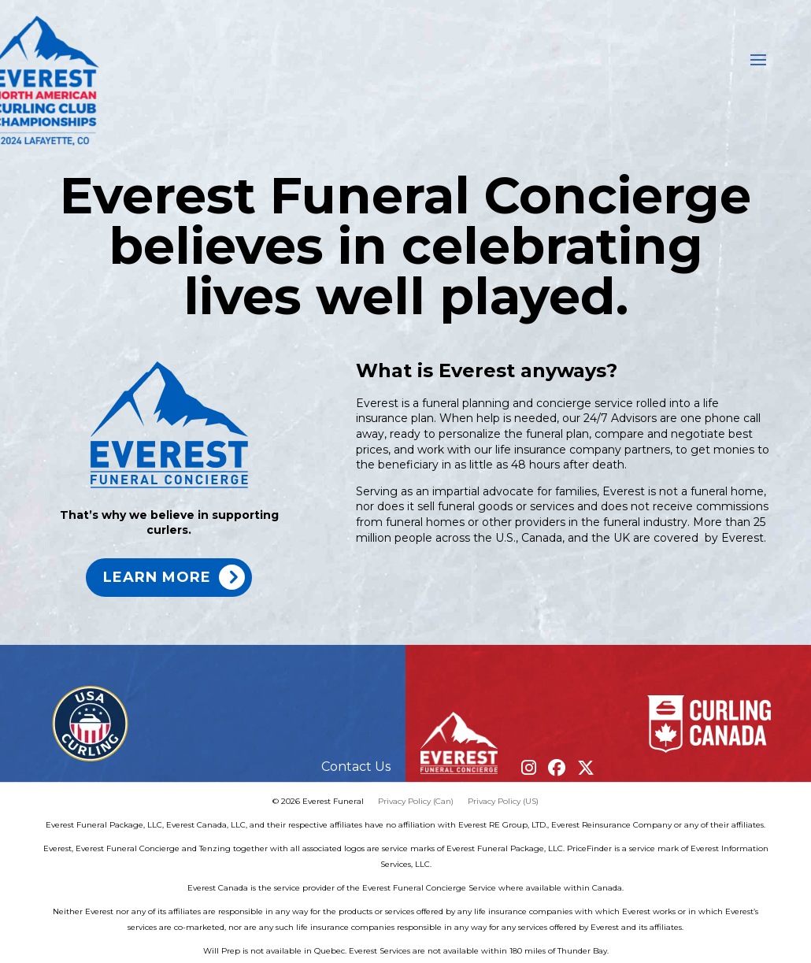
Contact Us (356, 766)
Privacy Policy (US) (503, 801)
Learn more (157, 577)
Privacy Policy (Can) (416, 801)
